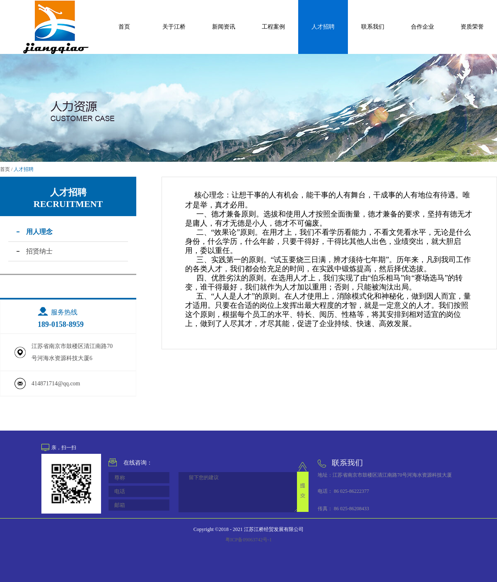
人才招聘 (24, 169)
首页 (124, 27)
